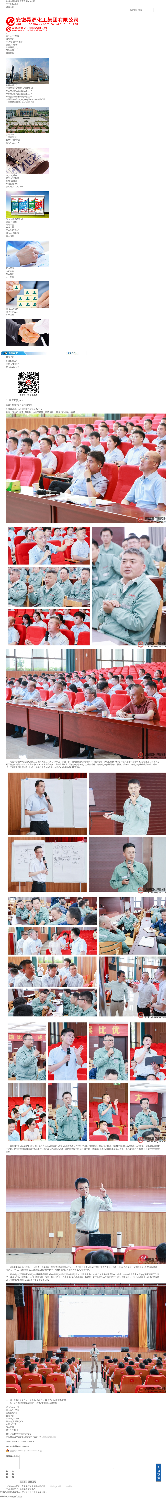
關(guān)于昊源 (12, 36)
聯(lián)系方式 (12, 312)
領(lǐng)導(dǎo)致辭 (14, 42)
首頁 (8, 405)
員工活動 (10, 236)
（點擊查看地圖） (49, 1437)
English (15, 4)
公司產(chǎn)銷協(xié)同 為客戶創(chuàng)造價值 (35, 1403)
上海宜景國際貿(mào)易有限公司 (20, 102)
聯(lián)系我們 (12, 309)
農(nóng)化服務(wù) (14, 219)
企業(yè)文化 (11, 222)
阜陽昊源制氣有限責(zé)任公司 (19, 94)
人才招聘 (10, 277)
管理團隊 (10, 50)
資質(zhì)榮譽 (12, 44)
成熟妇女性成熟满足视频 (11, 1496)
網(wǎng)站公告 (13, 143)
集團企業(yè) (11, 85)
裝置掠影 (10, 53)
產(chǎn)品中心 (12, 175)
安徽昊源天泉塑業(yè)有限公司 (19, 88)
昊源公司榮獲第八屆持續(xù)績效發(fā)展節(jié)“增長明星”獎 (40, 1400)
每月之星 (10, 227)
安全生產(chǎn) (12, 230)
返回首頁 (10, 7)
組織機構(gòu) (12, 47)
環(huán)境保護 (12, 233)
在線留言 (10, 314)
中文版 (9, 4)
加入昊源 (10, 268)
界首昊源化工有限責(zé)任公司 (19, 91)
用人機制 (10, 274)
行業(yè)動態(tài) (13, 140)
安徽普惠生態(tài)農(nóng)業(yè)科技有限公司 (25, 99)
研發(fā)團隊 (11, 181)
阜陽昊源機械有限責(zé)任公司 (19, 97)
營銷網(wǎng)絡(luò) (14, 186)
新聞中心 (10, 134)
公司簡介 (10, 39)
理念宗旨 (10, 224)
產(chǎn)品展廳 (12, 178)
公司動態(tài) (11, 137)
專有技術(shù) (12, 184)
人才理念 (10, 271)
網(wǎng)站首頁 (13, 1407)
